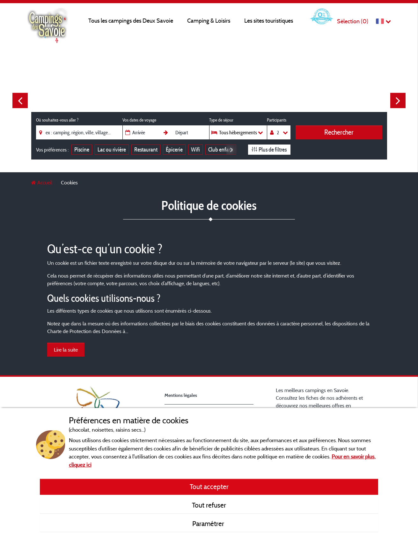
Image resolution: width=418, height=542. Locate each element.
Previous (20, 100)
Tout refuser (209, 505)
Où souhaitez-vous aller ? (57, 120)
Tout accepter (209, 486)
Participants (276, 120)
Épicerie (174, 149)
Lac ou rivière (112, 149)
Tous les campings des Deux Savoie (130, 20)
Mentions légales (181, 395)
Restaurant (146, 149)
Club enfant (220, 149)
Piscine (81, 149)
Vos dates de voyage (139, 120)
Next (398, 100)
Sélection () (352, 21)
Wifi (195, 149)
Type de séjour (221, 120)
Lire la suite (66, 349)
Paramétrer (209, 523)
